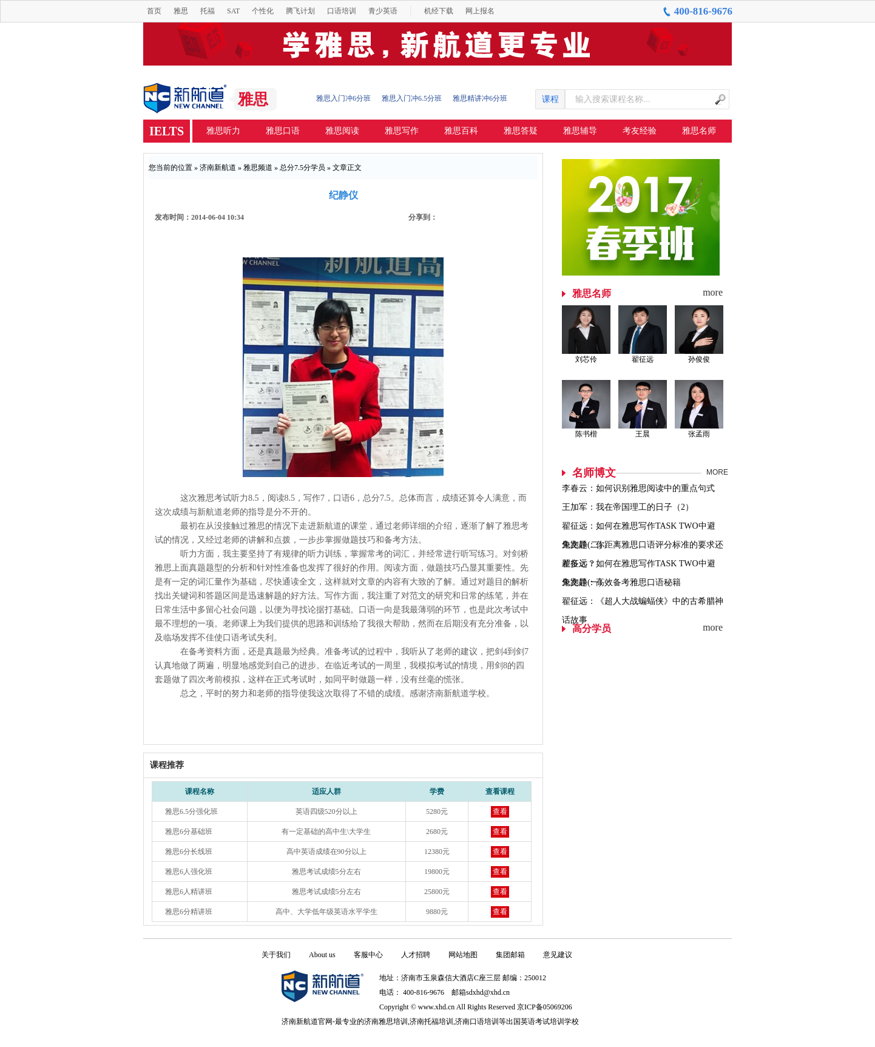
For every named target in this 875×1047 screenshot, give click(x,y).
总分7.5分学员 (302, 167)
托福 (207, 11)
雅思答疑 (521, 130)
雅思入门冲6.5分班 (412, 98)
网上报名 (480, 11)
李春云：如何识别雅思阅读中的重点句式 (638, 488)
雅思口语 (283, 130)
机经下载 (438, 11)
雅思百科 (461, 130)
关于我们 (276, 954)
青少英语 (382, 11)
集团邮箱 (510, 954)
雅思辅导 (580, 130)
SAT (233, 11)
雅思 (181, 11)
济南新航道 (218, 167)
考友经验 (640, 130)
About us (322, 954)
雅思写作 (402, 130)
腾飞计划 (300, 11)
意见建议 (557, 954)
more (713, 292)
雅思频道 (257, 167)
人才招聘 (415, 954)
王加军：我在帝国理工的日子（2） (628, 507)
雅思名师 (699, 130)
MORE (717, 472)
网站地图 (463, 954)
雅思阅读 (342, 130)
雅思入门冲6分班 (343, 98)
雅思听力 (223, 130)
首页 (154, 11)
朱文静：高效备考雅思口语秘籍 (621, 582)
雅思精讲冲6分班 (480, 98)
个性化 (263, 11)
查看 (500, 811)
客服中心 (368, 954)
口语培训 (341, 11)
